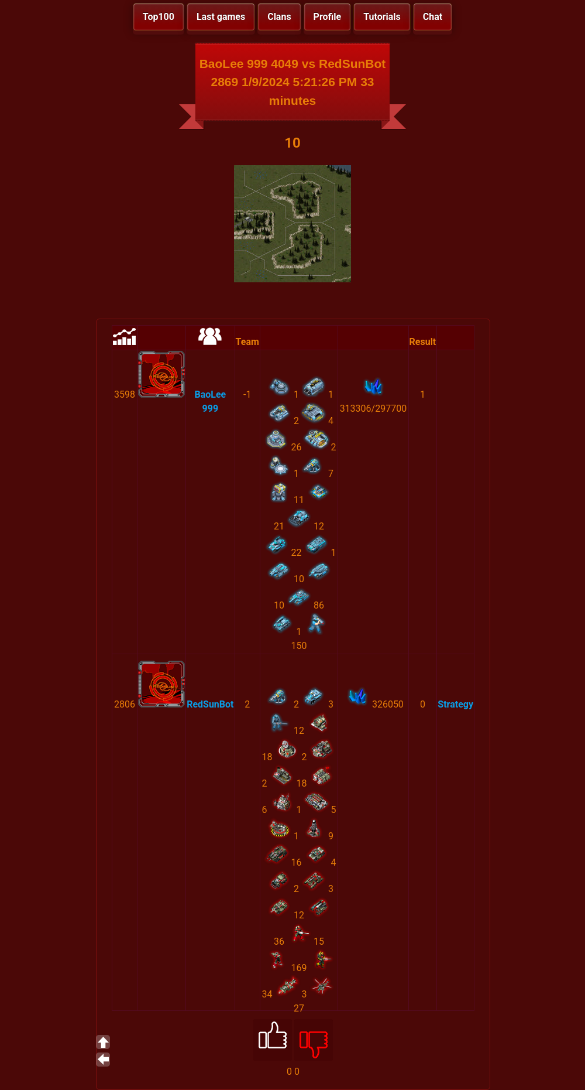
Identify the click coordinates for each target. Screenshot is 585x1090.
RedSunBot (210, 704)
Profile (328, 16)
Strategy (455, 704)
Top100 (158, 16)
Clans (279, 16)
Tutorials (382, 16)
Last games (221, 16)
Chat (432, 16)
